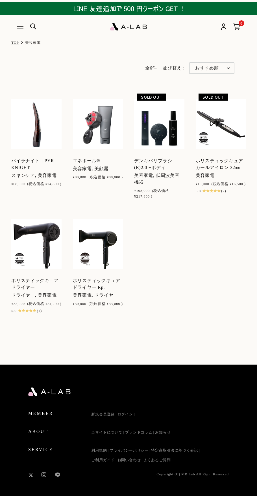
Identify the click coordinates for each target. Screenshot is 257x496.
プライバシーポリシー (129, 450)
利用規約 (99, 450)
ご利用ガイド (103, 460)
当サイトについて (106, 432)
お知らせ (163, 432)
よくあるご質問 (157, 460)
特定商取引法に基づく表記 (174, 450)
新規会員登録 (103, 414)
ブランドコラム (139, 432)
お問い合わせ (129, 460)
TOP (15, 42)
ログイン (125, 414)
